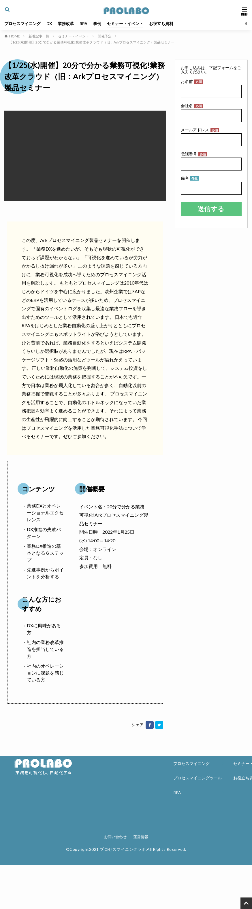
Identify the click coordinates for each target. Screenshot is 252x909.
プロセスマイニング (22, 23)
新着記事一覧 (39, 36)
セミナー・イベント (126, 23)
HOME (14, 36)
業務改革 (66, 23)
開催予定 (105, 36)
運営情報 (140, 836)
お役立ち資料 (162, 23)
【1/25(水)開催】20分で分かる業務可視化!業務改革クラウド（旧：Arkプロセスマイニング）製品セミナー (91, 42)
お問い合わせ (115, 836)
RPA (84, 23)
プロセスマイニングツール (197, 778)
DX (49, 23)
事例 (98, 23)
